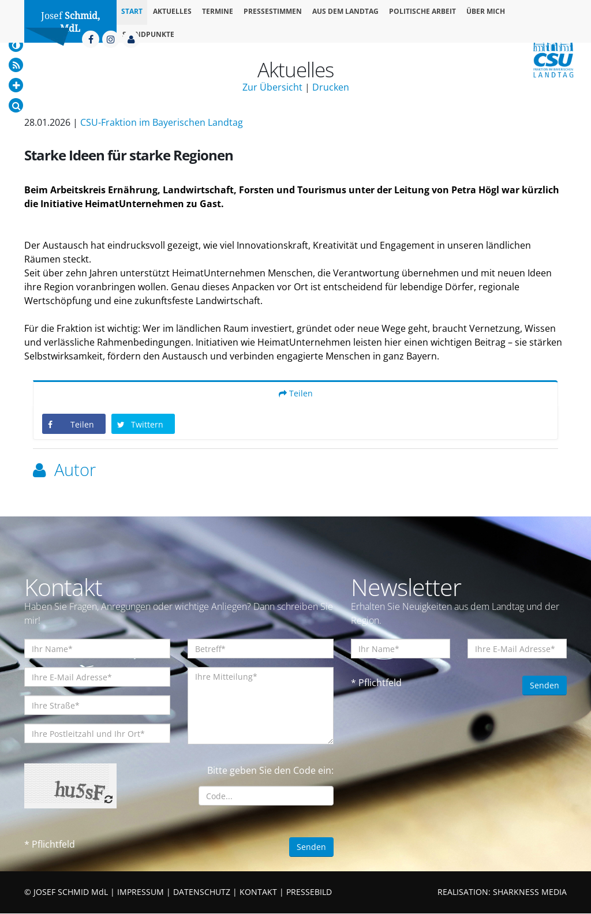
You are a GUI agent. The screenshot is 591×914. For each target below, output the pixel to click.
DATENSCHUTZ (201, 892)
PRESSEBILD (309, 892)
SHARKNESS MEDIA (530, 892)
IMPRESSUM (140, 892)
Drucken (330, 87)
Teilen (296, 393)
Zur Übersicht (272, 87)
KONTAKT (258, 892)
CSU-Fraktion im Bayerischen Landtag (161, 122)
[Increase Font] (16, 85)
